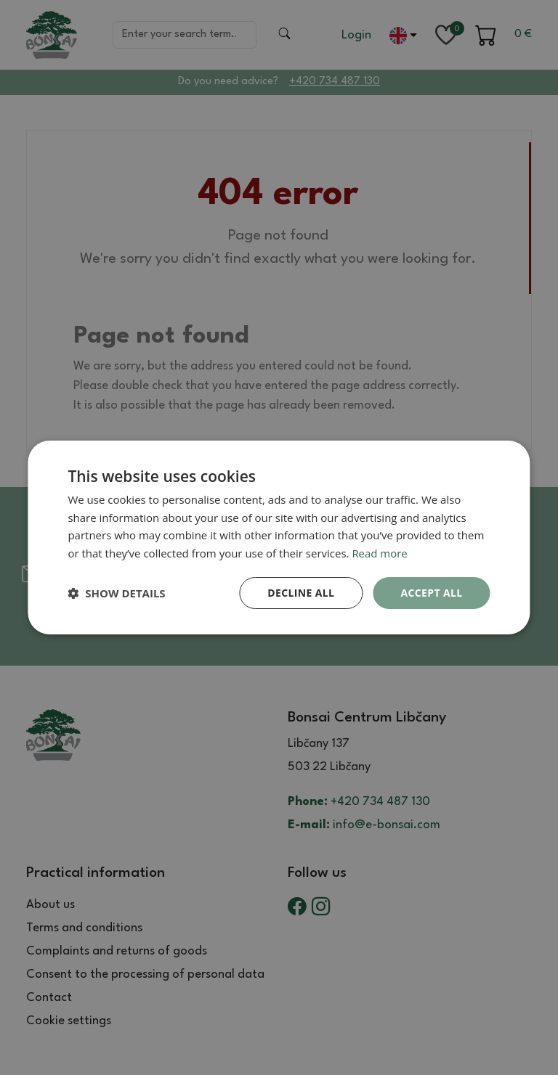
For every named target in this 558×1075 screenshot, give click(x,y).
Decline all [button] (300, 593)
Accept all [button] (431, 593)
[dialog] (279, 537)
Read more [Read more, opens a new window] (380, 553)
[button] (116, 593)
